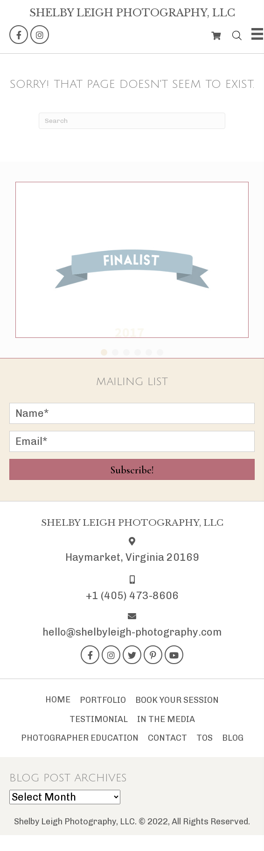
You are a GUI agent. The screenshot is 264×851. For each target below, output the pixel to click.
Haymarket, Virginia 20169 (132, 557)
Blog (232, 738)
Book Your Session (177, 700)
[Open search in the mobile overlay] (234, 33)
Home (57, 699)
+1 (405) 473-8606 (132, 595)
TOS (204, 738)
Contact (167, 738)
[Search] (132, 121)
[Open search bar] (237, 33)
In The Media (166, 719)
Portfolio (103, 700)
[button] (18, 34)
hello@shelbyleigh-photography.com (132, 632)
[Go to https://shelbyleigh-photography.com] (132, 13)
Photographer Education (80, 738)
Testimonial (98, 719)
